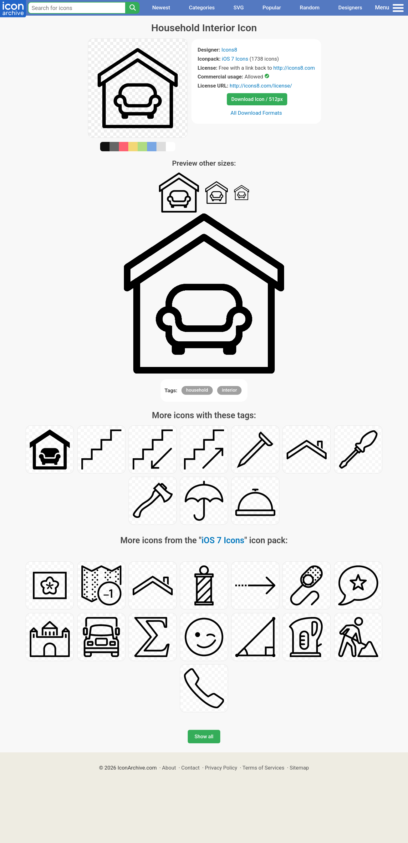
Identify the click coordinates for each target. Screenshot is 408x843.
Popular (272, 7)
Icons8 (229, 50)
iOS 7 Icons (235, 59)
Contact (190, 768)
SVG (238, 7)
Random (309, 7)
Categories (202, 7)
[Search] (132, 8)
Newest (161, 7)
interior (229, 390)
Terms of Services (263, 768)
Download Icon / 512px (257, 99)
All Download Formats (256, 113)
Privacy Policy (221, 768)
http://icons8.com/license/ (261, 86)
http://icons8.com (294, 68)
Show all (204, 737)
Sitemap (299, 768)
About (169, 768)
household (197, 390)
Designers (350, 7)
